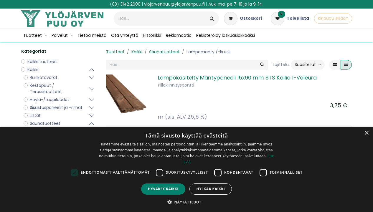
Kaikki (136, 52)
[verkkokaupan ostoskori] (243, 18)
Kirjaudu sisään (333, 18)
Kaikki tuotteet (42, 61)
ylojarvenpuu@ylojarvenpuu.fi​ (174, 4)
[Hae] (212, 18)
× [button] (366, 133)
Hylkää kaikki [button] (211, 188)
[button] (308, 65)
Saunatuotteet (164, 52)
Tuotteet (115, 52)
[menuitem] (35, 35)
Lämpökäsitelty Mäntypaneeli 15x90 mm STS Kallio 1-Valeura (237, 77)
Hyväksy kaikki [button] (163, 188)
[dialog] (186, 169)
